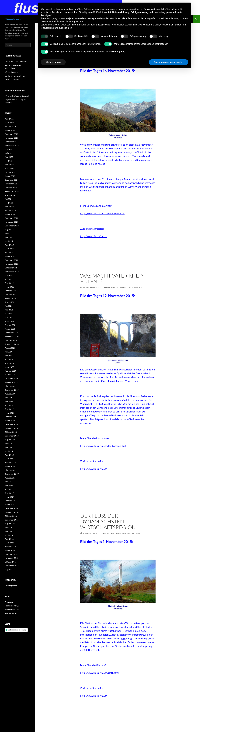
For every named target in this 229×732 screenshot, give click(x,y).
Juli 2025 (8, 153)
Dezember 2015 (11, 554)
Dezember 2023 (11, 218)
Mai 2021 (9, 313)
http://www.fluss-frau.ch (93, 236)
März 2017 (9, 497)
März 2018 (9, 459)
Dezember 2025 (11, 134)
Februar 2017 (10, 501)
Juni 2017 (9, 485)
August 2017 (10, 478)
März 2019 (9, 413)
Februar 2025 (10, 172)
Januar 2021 (10, 329)
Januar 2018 (10, 466)
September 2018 (12, 436)
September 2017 (12, 474)
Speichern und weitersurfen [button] (168, 62)
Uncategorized (11, 585)
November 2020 (11, 336)
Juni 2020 (9, 355)
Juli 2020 (8, 352)
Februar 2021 (10, 325)
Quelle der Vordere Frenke (16, 61)
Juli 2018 (8, 443)
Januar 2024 (10, 214)
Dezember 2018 (11, 424)
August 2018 (10, 439)
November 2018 (11, 428)
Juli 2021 (8, 306)
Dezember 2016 (11, 508)
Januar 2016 (10, 550)
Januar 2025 (10, 176)
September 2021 (12, 298)
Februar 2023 (10, 252)
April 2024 (9, 206)
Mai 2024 (9, 203)
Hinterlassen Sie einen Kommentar (124, 287)
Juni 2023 (9, 237)
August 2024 (10, 195)
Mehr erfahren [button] (53, 62)
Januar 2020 (10, 374)
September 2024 (12, 191)
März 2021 (9, 321)
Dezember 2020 (11, 332)
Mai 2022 (9, 279)
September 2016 (12, 520)
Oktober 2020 (11, 340)
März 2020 (9, 367)
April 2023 (9, 245)
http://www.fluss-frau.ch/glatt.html (99, 672)
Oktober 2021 (11, 294)
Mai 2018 (9, 451)
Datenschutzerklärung (17, 630)
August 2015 (10, 569)
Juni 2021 (9, 310)
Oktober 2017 (11, 470)
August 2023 (10, 229)
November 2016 (11, 512)
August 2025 (10, 149)
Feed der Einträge (12, 606)
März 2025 (9, 168)
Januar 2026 (10, 130)
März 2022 (9, 287)
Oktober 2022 (11, 268)
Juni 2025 (9, 157)
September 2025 (12, 145)
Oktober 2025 (11, 142)
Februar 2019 (10, 416)
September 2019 (12, 390)
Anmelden (9, 602)
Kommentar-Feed (12, 609)
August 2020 (10, 348)
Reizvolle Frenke (12, 79)
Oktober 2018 (11, 432)
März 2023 (9, 248)
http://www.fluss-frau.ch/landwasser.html (103, 445)
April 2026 (9, 119)
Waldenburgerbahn (13, 72)
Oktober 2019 (11, 386)
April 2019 (9, 409)
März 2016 (9, 543)
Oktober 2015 (11, 562)
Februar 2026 (10, 126)
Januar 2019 (10, 420)
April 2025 (9, 164)
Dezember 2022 (11, 260)
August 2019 (10, 394)
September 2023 (12, 226)
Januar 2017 (10, 504)
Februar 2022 (10, 290)
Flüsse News (13, 19)
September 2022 (12, 271)
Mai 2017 (9, 489)
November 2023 (11, 222)
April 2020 (9, 363)
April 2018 (9, 455)
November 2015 (11, 558)
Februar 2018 (10, 462)
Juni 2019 (9, 401)
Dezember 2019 (11, 378)
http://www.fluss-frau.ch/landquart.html (102, 213)
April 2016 (9, 539)
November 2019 (11, 382)
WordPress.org (11, 613)
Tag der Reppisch (22, 96)
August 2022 (10, 275)
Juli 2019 (8, 397)
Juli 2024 (8, 199)
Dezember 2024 (11, 180)
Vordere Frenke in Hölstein (16, 76)
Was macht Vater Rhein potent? (112, 278)
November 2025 (11, 138)
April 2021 (9, 317)
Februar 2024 (10, 210)
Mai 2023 (9, 241)
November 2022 (11, 264)
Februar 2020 (10, 371)
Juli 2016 (8, 527)
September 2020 (12, 344)
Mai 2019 (9, 405)
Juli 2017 (8, 481)
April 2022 (9, 283)
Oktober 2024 (11, 187)
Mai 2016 (9, 535)
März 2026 (9, 122)
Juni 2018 (9, 447)
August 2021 (10, 302)
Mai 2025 (9, 161)
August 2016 (10, 523)
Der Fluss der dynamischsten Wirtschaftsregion (108, 521)
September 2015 (12, 565)
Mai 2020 (9, 359)
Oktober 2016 (11, 516)
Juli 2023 (8, 233)
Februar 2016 (10, 546)
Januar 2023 (10, 256)
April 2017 (9, 493)
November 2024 (11, 184)
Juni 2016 (9, 531)
